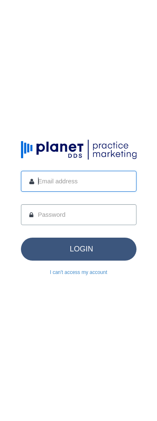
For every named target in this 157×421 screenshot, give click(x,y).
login (81, 249)
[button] (78, 249)
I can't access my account (78, 272)
